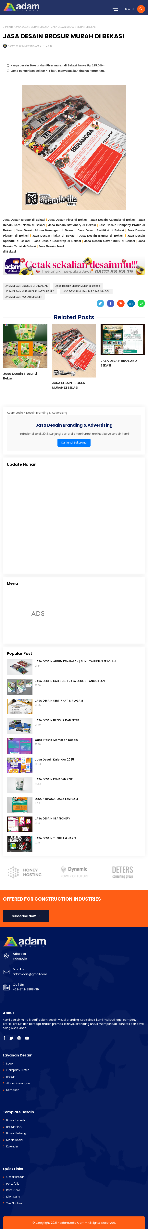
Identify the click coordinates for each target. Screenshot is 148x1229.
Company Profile (17, 1070)
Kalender (12, 1146)
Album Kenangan (18, 1083)
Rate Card (13, 1190)
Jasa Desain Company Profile (120, 225)
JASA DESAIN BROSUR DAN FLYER (57, 720)
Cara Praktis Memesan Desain (56, 740)
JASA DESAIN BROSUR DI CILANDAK (26, 286)
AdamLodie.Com (72, 1223)
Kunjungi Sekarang (74, 443)
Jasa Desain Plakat (47, 235)
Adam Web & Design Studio (24, 45)
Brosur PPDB (14, 1127)
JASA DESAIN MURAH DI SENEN (32, 26)
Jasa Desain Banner (94, 235)
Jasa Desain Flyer (61, 219)
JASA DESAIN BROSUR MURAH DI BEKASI (68, 385)
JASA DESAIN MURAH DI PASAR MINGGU (86, 291)
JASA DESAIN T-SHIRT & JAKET (56, 838)
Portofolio (12, 1184)
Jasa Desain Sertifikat (94, 230)
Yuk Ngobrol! (14, 1203)
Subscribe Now (26, 916)
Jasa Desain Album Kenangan (38, 230)
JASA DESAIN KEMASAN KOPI (54, 779)
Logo (9, 1064)
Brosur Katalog (16, 1133)
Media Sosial (14, 1140)
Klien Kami (13, 1197)
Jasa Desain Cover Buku (103, 240)
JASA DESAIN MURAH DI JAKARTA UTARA (30, 291)
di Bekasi (81, 219)
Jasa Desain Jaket (51, 246)
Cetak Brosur (15, 1177)
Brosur (10, 1077)
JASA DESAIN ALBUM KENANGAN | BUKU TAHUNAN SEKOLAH (75, 661)
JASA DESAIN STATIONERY (52, 818)
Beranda (8, 26)
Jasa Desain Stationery (65, 225)
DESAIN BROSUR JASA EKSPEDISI (56, 799)
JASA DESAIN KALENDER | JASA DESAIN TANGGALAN (70, 681)
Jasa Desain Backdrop (51, 240)
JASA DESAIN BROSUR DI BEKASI (119, 363)
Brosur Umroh (15, 1120)
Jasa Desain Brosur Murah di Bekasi (78, 286)
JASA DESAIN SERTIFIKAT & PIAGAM (59, 701)
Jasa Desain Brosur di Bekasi (24, 219)
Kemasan (12, 1090)
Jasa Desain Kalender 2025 (54, 759)
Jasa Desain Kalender (106, 219)
